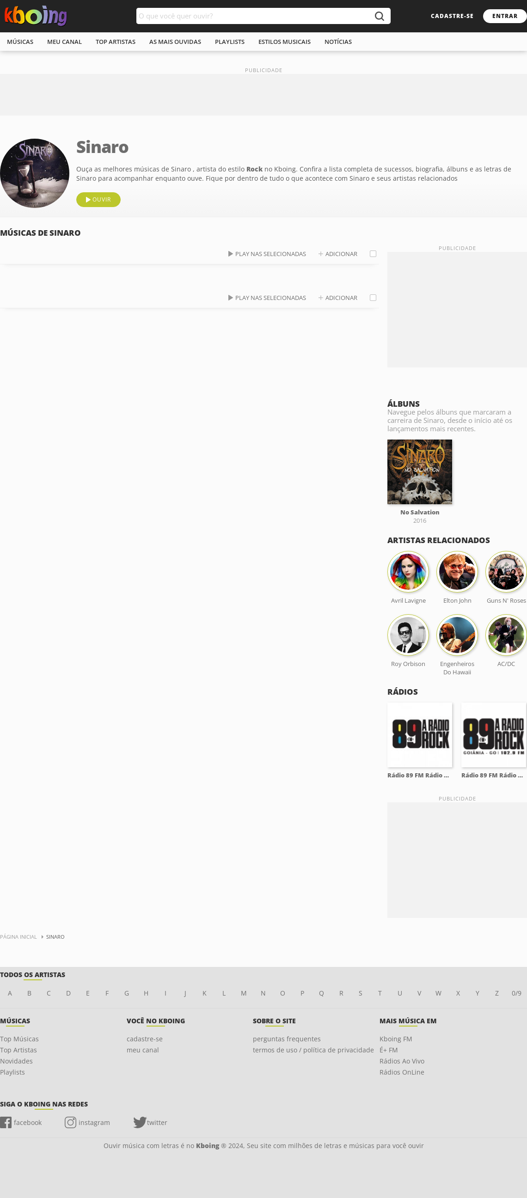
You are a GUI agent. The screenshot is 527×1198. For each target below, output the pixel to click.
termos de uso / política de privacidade (313, 1049)
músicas (20, 41)
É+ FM (389, 1049)
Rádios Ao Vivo (402, 1061)
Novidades (16, 1061)
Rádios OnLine (402, 1072)
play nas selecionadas (270, 254)
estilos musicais (284, 41)
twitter (157, 1122)
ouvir (101, 199)
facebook (28, 1122)
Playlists (12, 1072)
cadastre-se (452, 16)
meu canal (64, 41)
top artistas (115, 41)
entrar (505, 16)
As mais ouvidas (175, 41)
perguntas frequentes (287, 1038)
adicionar (341, 254)
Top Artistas (18, 1049)
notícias (338, 41)
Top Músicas (19, 1038)
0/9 (516, 993)
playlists (230, 41)
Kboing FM (396, 1038)
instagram (94, 1122)
